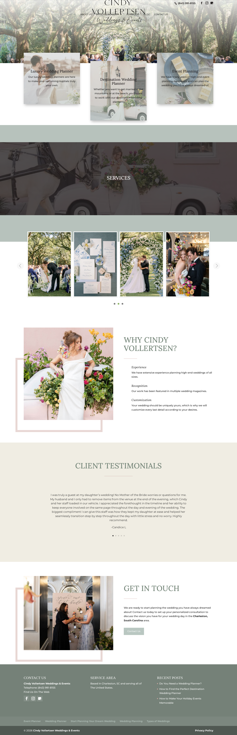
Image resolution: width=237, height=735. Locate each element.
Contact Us (161, 14)
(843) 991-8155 (186, 3)
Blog (147, 14)
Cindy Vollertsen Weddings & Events (56, 730)
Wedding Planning (131, 721)
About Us (86, 14)
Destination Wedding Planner (118, 81)
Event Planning (185, 71)
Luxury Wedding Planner (52, 71)
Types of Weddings (158, 721)
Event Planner (32, 721)
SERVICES (118, 178)
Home (72, 14)
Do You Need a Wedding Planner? (180, 683)
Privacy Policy (204, 730)
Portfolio (132, 14)
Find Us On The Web (36, 691)
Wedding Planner (107, 14)
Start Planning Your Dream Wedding (93, 721)
